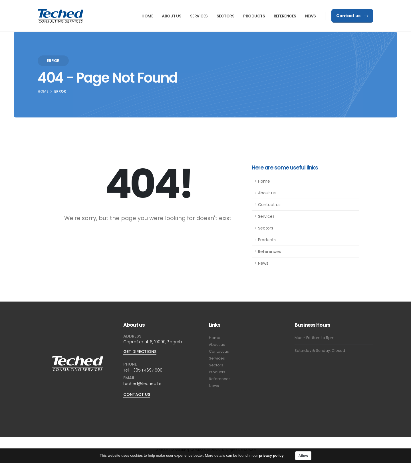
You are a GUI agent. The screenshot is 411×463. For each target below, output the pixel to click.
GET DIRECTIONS (139, 351)
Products (254, 16)
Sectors (226, 16)
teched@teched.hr (142, 383)
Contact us (352, 16)
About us (171, 16)
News (310, 16)
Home (147, 16)
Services (199, 16)
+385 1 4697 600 (146, 370)
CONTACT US (136, 394)
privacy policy (271, 457)
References (285, 16)
